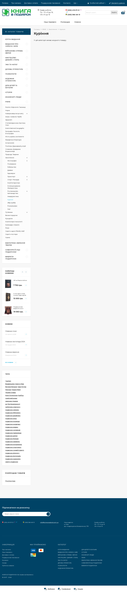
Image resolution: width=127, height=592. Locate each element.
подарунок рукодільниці (13, 444)
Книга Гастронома (11, 395)
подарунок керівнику (12, 441)
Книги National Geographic (14, 128)
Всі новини (11, 362)
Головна (5, 3)
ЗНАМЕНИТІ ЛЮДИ (88, 555)
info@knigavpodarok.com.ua (49, 522)
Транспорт (11, 176)
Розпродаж (10, 481)
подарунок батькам (12, 439)
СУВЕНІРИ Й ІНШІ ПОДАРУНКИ (92, 563)
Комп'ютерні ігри (14, 183)
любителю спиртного (12, 407)
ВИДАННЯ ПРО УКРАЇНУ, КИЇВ (68, 552)
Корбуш (21, 395)
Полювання (12, 164)
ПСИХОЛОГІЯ (62, 565)
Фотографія (12, 161)
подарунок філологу (12, 453)
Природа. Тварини (12, 154)
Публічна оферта (8, 565)
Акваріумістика (13, 196)
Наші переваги (7, 552)
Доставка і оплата (31, 3)
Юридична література (13, 140)
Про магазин (16, 3)
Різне (7, 228)
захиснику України (11, 401)
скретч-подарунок (11, 462)
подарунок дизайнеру (12, 415)
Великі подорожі (11, 215)
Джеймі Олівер (10, 392)
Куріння (10, 199)
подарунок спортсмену (13, 447)
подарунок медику (11, 427)
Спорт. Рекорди (13, 179)
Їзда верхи (11, 173)
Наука (7, 110)
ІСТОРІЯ (84, 552)
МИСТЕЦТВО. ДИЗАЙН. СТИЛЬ (68, 557)
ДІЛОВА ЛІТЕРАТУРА (64, 563)
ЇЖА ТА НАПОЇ (62, 560)
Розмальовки (12, 206)
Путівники (9, 212)
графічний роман (11, 398)
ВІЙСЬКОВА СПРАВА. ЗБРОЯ (67, 555)
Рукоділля (9, 218)
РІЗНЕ (83, 557)
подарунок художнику (13, 459)
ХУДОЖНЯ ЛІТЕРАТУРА (65, 568)
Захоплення (9, 157)
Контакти (66, 3)
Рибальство (12, 167)
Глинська (8, 389)
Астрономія (9, 143)
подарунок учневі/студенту (14, 450)
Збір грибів (12, 203)
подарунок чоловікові (12, 430)
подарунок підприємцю (13, 433)
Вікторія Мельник (11, 387)
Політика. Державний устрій (15, 146)
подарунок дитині (11, 436)
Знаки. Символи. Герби (13, 117)
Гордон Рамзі (16, 389)
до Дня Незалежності (12, 404)
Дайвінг (10, 170)
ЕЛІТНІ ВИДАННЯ (63, 549)
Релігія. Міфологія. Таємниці (15, 107)
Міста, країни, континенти (14, 136)
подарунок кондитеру (12, 424)
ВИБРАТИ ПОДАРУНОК (89, 565)
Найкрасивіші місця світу (14, 113)
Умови (4, 563)
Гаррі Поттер (22, 387)
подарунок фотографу (13, 456)
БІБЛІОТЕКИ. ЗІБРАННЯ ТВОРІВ (92, 560)
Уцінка (7, 237)
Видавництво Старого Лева (14, 384)
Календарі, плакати (12, 225)
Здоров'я (8, 120)
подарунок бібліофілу (12, 413)
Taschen (8, 381)
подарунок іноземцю (12, 421)
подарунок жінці (11, 418)
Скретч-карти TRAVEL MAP (15, 231)
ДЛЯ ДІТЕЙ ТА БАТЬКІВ (89, 549)
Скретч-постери (11, 234)
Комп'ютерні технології (13, 221)
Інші (9, 209)
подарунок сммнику (12, 410)
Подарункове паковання (50, 3)
